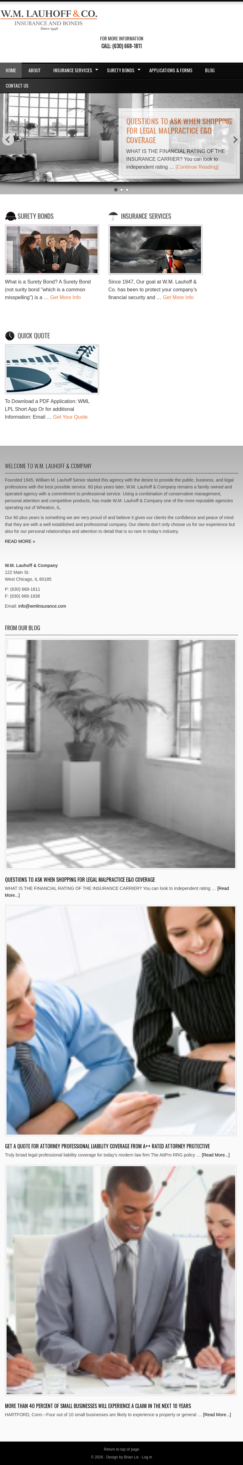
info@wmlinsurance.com (42, 606)
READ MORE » (20, 541)
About (35, 70)
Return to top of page (121, 1449)
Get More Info (65, 297)
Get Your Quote (70, 417)
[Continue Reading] (197, 167)
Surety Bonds (121, 71)
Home (11, 70)
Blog (210, 70)
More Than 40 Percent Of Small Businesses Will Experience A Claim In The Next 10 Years (98, 1406)
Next (235, 139)
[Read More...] (216, 1154)
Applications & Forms (171, 70)
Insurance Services (74, 71)
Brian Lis (131, 1457)
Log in (147, 1457)
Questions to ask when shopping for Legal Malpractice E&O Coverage (179, 130)
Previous (8, 139)
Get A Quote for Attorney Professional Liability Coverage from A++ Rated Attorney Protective (107, 1146)
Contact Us (17, 85)
